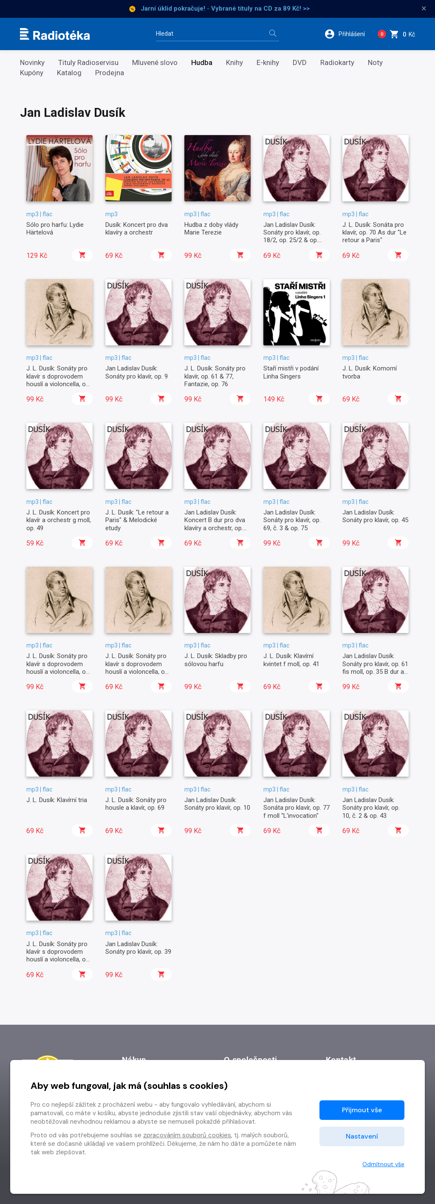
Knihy (234, 62)
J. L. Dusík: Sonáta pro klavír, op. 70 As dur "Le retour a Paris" (374, 232)
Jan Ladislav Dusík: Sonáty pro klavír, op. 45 (375, 516)
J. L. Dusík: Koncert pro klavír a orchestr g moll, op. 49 (58, 520)
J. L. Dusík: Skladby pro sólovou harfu (215, 659)
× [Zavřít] (424, 8)
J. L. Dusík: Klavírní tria (56, 800)
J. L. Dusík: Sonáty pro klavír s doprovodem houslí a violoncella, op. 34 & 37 (137, 667)
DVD (300, 62)
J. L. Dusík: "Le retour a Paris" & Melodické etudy (137, 520)
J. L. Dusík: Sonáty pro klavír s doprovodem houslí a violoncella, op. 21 (58, 380)
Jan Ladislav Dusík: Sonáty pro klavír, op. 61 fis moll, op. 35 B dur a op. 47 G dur (375, 667)
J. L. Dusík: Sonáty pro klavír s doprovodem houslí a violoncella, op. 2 (58, 955)
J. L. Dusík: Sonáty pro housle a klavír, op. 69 (136, 803)
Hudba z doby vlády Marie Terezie (211, 228)
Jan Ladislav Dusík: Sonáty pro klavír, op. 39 (138, 947)
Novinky (32, 62)
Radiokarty (337, 62)
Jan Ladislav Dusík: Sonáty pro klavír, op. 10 (217, 803)
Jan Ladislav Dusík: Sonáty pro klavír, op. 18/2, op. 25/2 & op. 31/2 (292, 236)
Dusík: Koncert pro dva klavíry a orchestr (136, 228)
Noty (375, 62)
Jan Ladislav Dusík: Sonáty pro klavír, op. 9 (136, 372)
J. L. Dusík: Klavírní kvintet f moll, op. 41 (291, 659)
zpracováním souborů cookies (187, 1135)
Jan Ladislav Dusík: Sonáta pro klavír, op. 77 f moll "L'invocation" (296, 808)
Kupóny (31, 72)
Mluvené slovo (155, 62)
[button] (347, 34)
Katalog (69, 72)
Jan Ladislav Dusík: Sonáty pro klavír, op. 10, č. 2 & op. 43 (371, 808)
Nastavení (362, 1136)
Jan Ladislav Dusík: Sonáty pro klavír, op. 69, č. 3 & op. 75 (292, 520)
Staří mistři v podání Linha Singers (291, 372)
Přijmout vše (362, 1109)
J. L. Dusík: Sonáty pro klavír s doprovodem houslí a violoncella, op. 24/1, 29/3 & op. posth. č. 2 (58, 671)
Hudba (201, 62)
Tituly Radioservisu (88, 62)
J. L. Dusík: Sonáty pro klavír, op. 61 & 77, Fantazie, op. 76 (215, 376)
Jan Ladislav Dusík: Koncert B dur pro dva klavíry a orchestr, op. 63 (214, 524)
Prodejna (109, 72)
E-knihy (268, 62)
